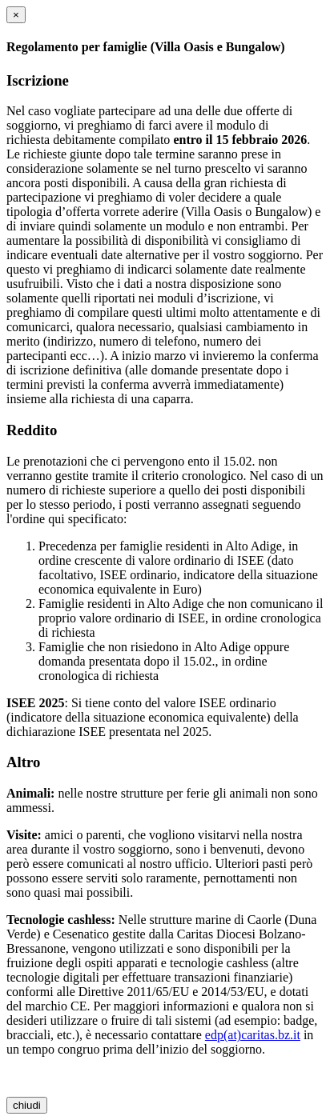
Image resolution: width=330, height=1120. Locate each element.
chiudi (27, 1105)
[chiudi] (16, 14)
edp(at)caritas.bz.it (252, 1035)
